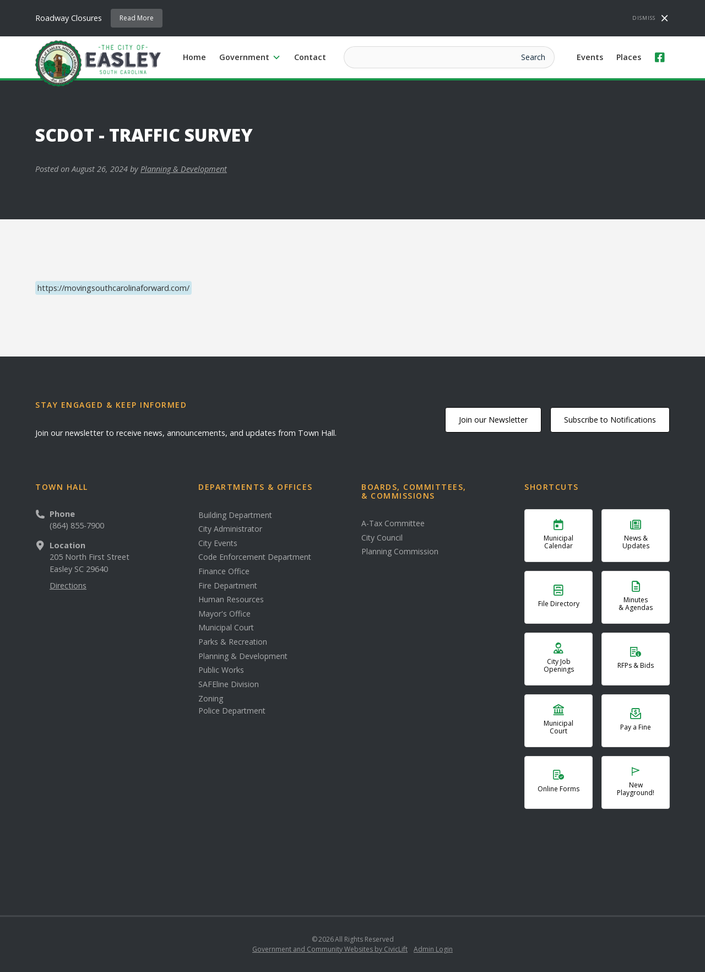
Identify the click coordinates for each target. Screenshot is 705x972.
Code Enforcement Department (254, 557)
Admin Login (433, 949)
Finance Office (224, 571)
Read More (137, 18)
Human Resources (231, 599)
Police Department (231, 710)
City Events (217, 543)
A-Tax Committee (393, 523)
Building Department (235, 515)
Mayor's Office (224, 613)
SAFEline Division (228, 684)
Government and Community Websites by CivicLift (330, 949)
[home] (98, 63)
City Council (382, 537)
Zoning (210, 698)
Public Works (221, 670)
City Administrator (230, 529)
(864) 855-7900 (77, 525)
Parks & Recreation (232, 642)
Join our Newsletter (493, 419)
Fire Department (227, 585)
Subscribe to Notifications (610, 419)
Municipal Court (226, 627)
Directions (68, 585)
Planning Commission (399, 551)
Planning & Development (183, 169)
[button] (250, 57)
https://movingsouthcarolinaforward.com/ (113, 288)
